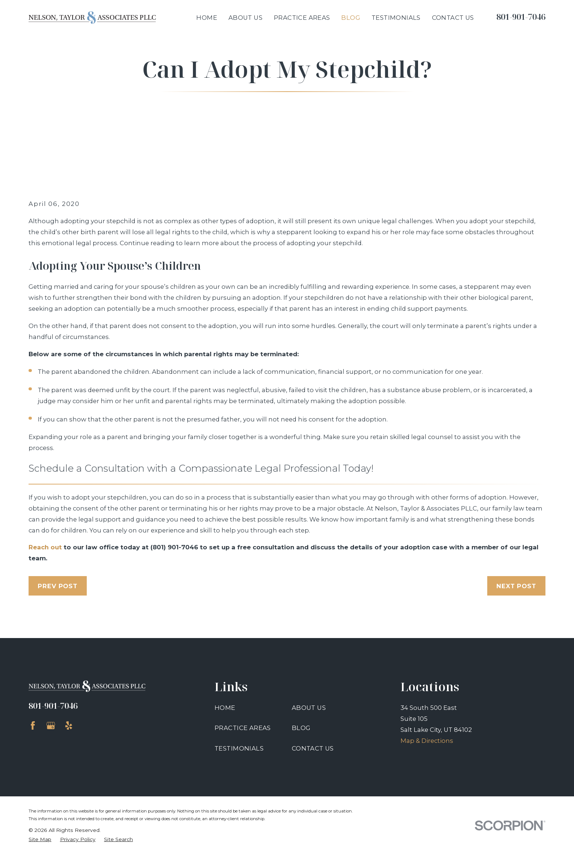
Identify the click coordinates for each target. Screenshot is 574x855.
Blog (301, 727)
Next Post (516, 586)
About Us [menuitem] (245, 17)
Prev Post (58, 586)
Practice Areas (243, 727)
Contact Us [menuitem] (453, 17)
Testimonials (239, 748)
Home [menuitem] (206, 17)
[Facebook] (33, 725)
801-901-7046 (520, 16)
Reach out (45, 547)
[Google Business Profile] (50, 725)
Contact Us (313, 748)
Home (225, 707)
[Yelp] (68, 725)
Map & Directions (426, 740)
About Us (309, 707)
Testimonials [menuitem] (396, 17)
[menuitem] (40, 839)
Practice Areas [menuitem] (302, 17)
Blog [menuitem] (350, 17)
